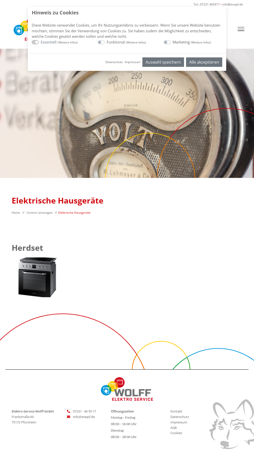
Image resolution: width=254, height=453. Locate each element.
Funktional (126, 42)
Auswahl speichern (163, 62)
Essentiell (59, 42)
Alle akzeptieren (204, 62)
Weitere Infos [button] (68, 42)
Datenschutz (114, 62)
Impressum (132, 62)
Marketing (192, 42)
